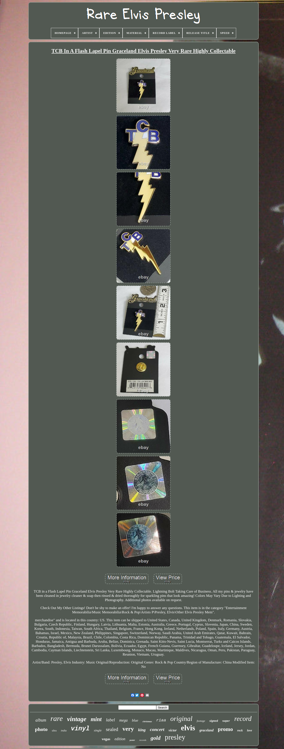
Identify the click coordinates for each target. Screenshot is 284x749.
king (142, 730)
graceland (206, 730)
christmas (147, 721)
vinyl (80, 728)
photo (41, 729)
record (243, 718)
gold (155, 738)
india (64, 730)
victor (173, 730)
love (249, 730)
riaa (161, 720)
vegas (106, 739)
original (181, 718)
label (110, 719)
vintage (76, 718)
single (98, 730)
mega (123, 720)
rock (240, 730)
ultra (54, 730)
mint (96, 719)
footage (201, 720)
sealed (112, 729)
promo (225, 729)
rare (56, 718)
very (128, 728)
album (40, 720)
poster (132, 740)
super (226, 721)
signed (213, 720)
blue (135, 720)
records (142, 740)
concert (157, 729)
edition (120, 739)
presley (175, 737)
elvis (188, 728)
